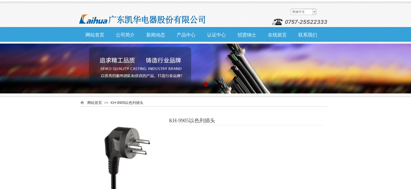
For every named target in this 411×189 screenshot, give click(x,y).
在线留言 (277, 35)
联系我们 (307, 35)
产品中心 (186, 35)
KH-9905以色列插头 (127, 103)
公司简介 (125, 35)
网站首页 (94, 35)
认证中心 (216, 35)
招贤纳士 (246, 35)
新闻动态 (155, 35)
